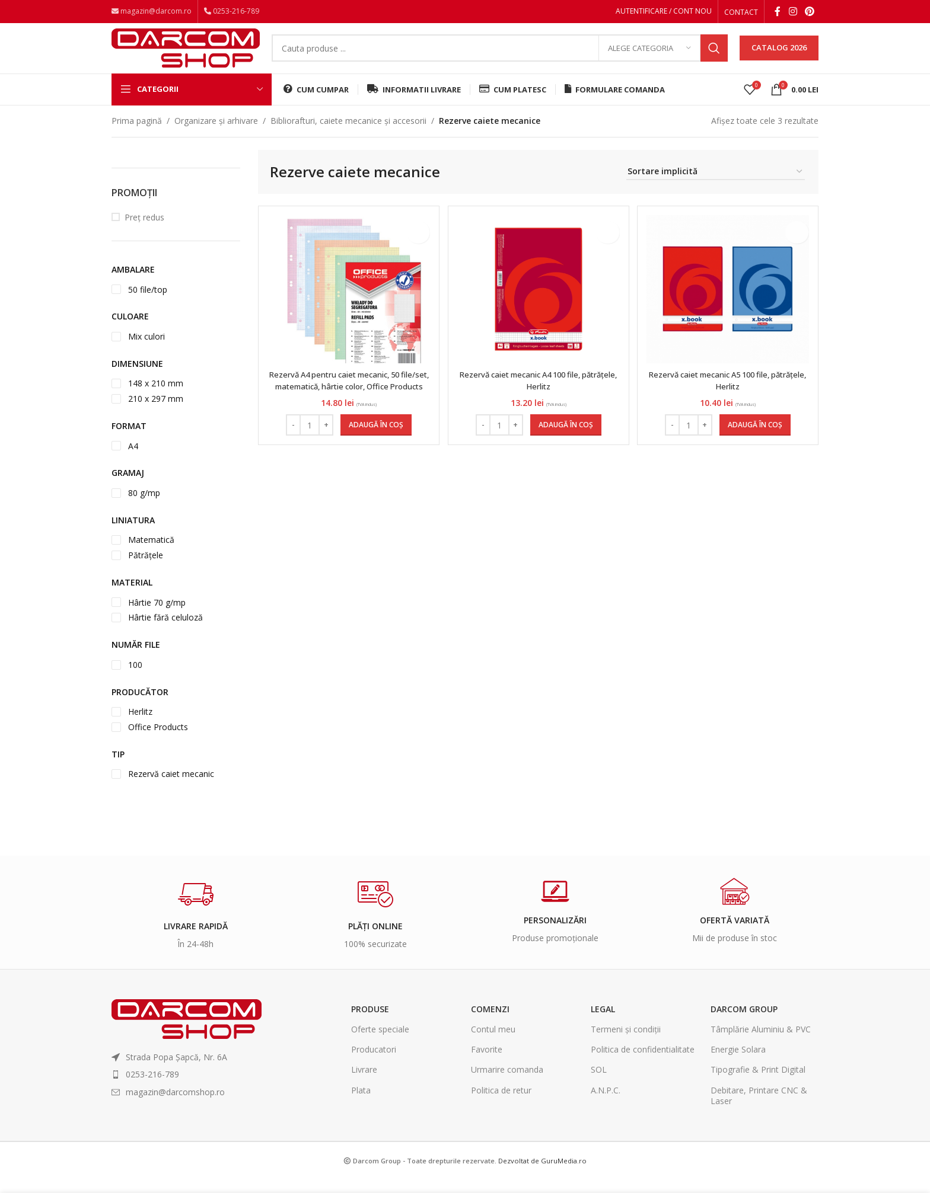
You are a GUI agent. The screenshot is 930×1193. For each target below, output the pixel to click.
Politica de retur (501, 1103)
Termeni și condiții (626, 1042)
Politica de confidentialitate (643, 1063)
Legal (603, 1022)
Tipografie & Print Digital (758, 1083)
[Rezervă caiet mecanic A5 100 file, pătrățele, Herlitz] (729, 303)
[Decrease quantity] (292, 438)
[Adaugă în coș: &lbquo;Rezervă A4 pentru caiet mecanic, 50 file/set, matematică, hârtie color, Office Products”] (374, 438)
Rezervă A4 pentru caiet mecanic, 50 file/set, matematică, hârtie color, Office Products (347, 399)
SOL (599, 1083)
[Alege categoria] (649, 56)
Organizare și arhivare (216, 134)
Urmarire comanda (507, 1083)
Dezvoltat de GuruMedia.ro (542, 1174)
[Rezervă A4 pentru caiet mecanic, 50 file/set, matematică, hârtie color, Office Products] (347, 303)
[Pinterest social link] (809, 12)
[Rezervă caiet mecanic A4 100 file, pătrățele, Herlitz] (538, 303)
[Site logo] (186, 54)
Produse (370, 1022)
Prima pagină (137, 134)
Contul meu (493, 1042)
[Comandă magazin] (715, 185)
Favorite (486, 1063)
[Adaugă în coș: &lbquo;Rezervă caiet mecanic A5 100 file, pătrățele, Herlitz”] (756, 438)
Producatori (373, 1063)
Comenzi (490, 1022)
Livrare (364, 1083)
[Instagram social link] (793, 12)
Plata (361, 1103)
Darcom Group (744, 1022)
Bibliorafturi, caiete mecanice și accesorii (348, 134)
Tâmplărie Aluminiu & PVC (761, 1042)
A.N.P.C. (605, 1103)
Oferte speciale (380, 1042)
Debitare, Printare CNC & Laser (759, 1109)
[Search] (500, 56)
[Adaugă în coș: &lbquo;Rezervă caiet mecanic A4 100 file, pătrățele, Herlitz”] (565, 438)
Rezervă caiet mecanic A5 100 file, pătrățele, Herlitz (729, 393)
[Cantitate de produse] (308, 438)
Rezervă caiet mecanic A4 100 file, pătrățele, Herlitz (538, 393)
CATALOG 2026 (779, 55)
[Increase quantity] (324, 438)
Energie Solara (738, 1063)
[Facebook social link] (777, 12)
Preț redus (144, 230)
